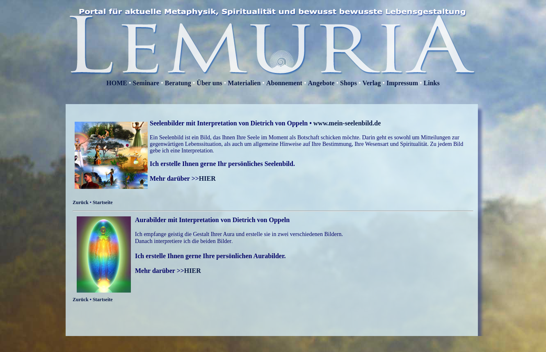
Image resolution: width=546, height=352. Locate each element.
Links (432, 82)
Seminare (146, 82)
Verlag (372, 82)
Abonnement (284, 82)
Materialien (244, 82)
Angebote (321, 82)
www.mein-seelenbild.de (347, 123)
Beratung (178, 82)
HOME (116, 82)
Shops (348, 82)
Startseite (103, 202)
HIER (207, 178)
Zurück (81, 202)
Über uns (210, 82)
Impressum (403, 82)
